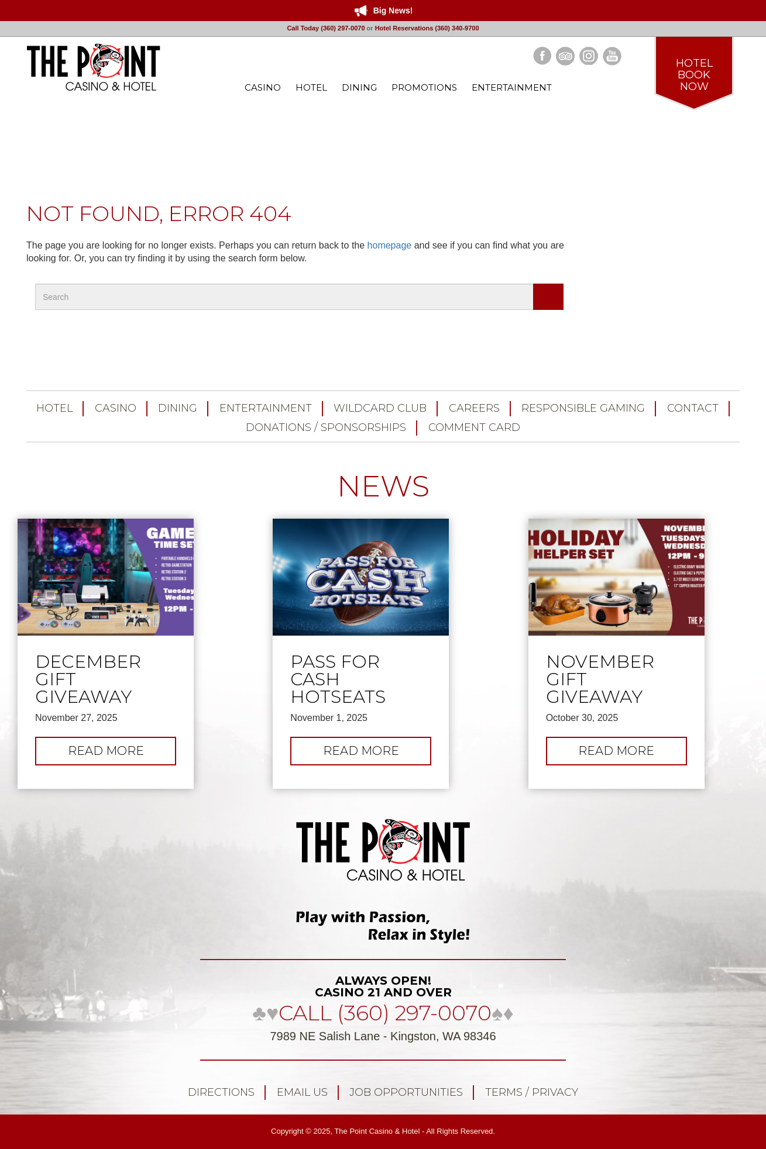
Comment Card (474, 427)
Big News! (393, 10)
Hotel (54, 408)
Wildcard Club (380, 408)
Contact (693, 408)
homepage (389, 245)
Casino (115, 408)
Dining (177, 408)
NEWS (383, 486)
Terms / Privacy (531, 1092)
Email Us (302, 1092)
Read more (122, 753)
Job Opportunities (406, 1092)
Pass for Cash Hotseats (338, 679)
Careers (474, 408)
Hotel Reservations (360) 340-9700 (427, 28)
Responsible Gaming (583, 408)
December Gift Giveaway (88, 679)
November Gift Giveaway (600, 679)
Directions (221, 1092)
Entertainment (265, 408)
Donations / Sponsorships (326, 427)
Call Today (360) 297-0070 (326, 28)
